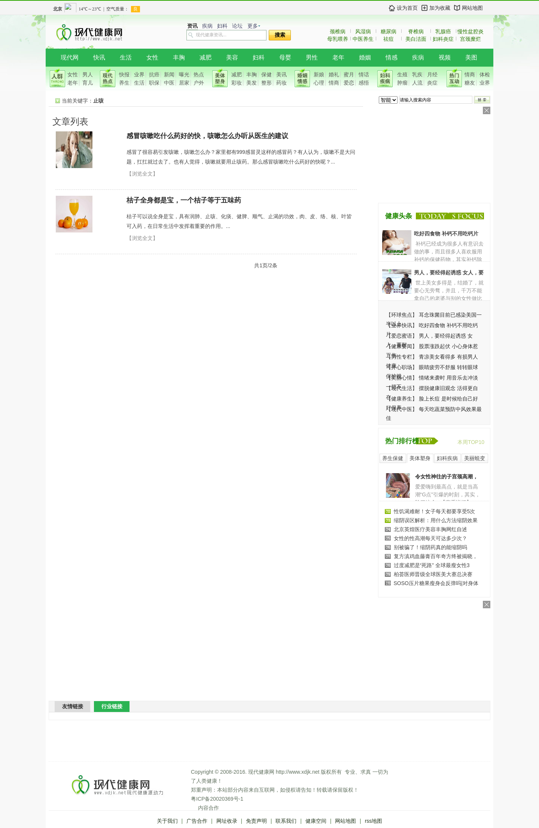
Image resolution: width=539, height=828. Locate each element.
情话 (364, 74)
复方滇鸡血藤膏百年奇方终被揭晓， (436, 556)
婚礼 (334, 74)
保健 (266, 74)
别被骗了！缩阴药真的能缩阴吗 (430, 547)
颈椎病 (337, 31)
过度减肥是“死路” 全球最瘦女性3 (432, 565)
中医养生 (363, 39)
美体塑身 (419, 458)
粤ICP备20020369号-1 (217, 799)
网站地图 (472, 8)
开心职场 (401, 367)
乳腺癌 (443, 31)
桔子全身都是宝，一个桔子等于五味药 (184, 200)
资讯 (192, 26)
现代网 (70, 57)
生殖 (402, 74)
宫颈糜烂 (470, 39)
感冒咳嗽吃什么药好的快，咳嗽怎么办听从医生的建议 (207, 136)
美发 (251, 83)
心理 (319, 83)
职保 (154, 83)
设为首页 (407, 8)
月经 (432, 74)
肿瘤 (402, 83)
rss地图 (374, 821)
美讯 (281, 74)
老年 (338, 57)
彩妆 (236, 83)
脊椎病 (416, 31)
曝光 (184, 74)
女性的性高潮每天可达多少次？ (430, 538)
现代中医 (401, 409)
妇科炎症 (443, 39)
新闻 (169, 74)
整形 (266, 83)
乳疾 (417, 74)
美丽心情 (401, 378)
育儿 (87, 83)
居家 (184, 83)
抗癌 (154, 74)
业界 (139, 74)
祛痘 (388, 39)
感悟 (364, 83)
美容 (232, 57)
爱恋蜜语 (401, 336)
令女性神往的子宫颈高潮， (446, 477)
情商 (334, 83)
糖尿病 (388, 31)
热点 (199, 74)
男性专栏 (401, 357)
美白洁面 (415, 39)
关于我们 (167, 821)
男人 (87, 74)
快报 (124, 74)
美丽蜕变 (474, 458)
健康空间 (315, 821)
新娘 (319, 74)
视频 (445, 57)
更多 (252, 26)
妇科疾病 (447, 458)
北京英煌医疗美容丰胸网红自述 (430, 529)
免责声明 (256, 821)
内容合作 (208, 808)
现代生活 (401, 388)
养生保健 (392, 458)
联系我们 (285, 821)
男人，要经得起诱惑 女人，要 (449, 273)
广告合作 (196, 821)
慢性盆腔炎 (470, 31)
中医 (169, 83)
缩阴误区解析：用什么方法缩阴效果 (436, 520)
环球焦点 (401, 315)
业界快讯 (401, 325)
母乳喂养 (337, 39)
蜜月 (349, 74)
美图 (471, 57)
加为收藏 (439, 8)
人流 (417, 83)
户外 (199, 83)
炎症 (432, 83)
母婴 (285, 57)
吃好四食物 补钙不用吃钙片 (446, 234)
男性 (312, 57)
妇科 (222, 26)
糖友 (470, 83)
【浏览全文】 (142, 174)
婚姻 (365, 57)
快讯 (99, 57)
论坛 (237, 26)
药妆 (281, 83)
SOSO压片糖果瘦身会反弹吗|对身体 (436, 583)
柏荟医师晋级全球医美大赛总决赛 (433, 574)
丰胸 (179, 57)
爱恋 (349, 83)
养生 (124, 83)
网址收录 (226, 821)
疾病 (207, 26)
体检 (484, 74)
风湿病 (363, 31)
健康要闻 (401, 346)
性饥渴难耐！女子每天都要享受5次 (434, 511)
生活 (126, 57)
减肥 (205, 57)
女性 (152, 57)
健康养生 (401, 399)
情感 (392, 57)
